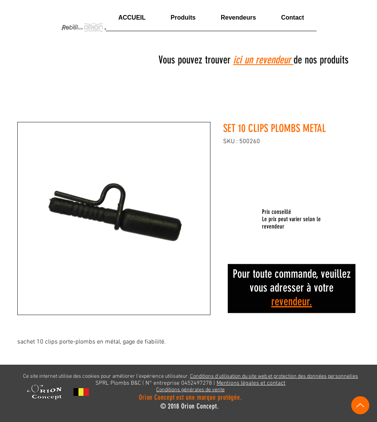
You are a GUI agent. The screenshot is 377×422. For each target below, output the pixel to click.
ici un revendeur (263, 59)
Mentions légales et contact (251, 383)
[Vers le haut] (360, 405)
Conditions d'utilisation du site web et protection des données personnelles (274, 376)
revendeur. (291, 302)
